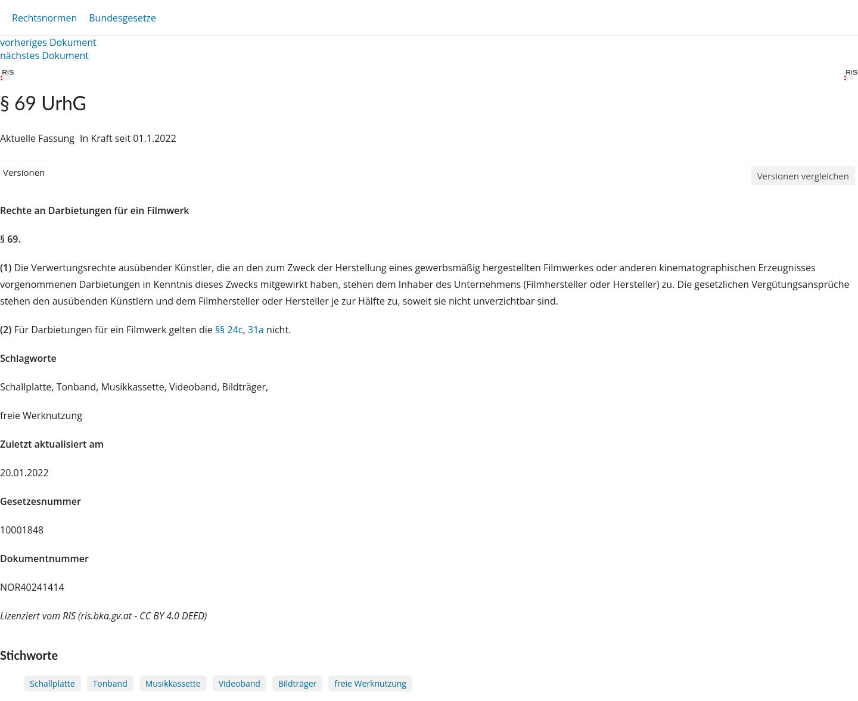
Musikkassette (173, 683)
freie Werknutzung (370, 683)
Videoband (239, 683)
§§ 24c (229, 329)
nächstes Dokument (44, 55)
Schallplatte (52, 683)
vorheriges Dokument (48, 42)
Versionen (24, 172)
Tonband (110, 683)
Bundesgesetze (122, 17)
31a (256, 329)
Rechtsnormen (44, 17)
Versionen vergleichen (803, 176)
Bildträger (297, 683)
